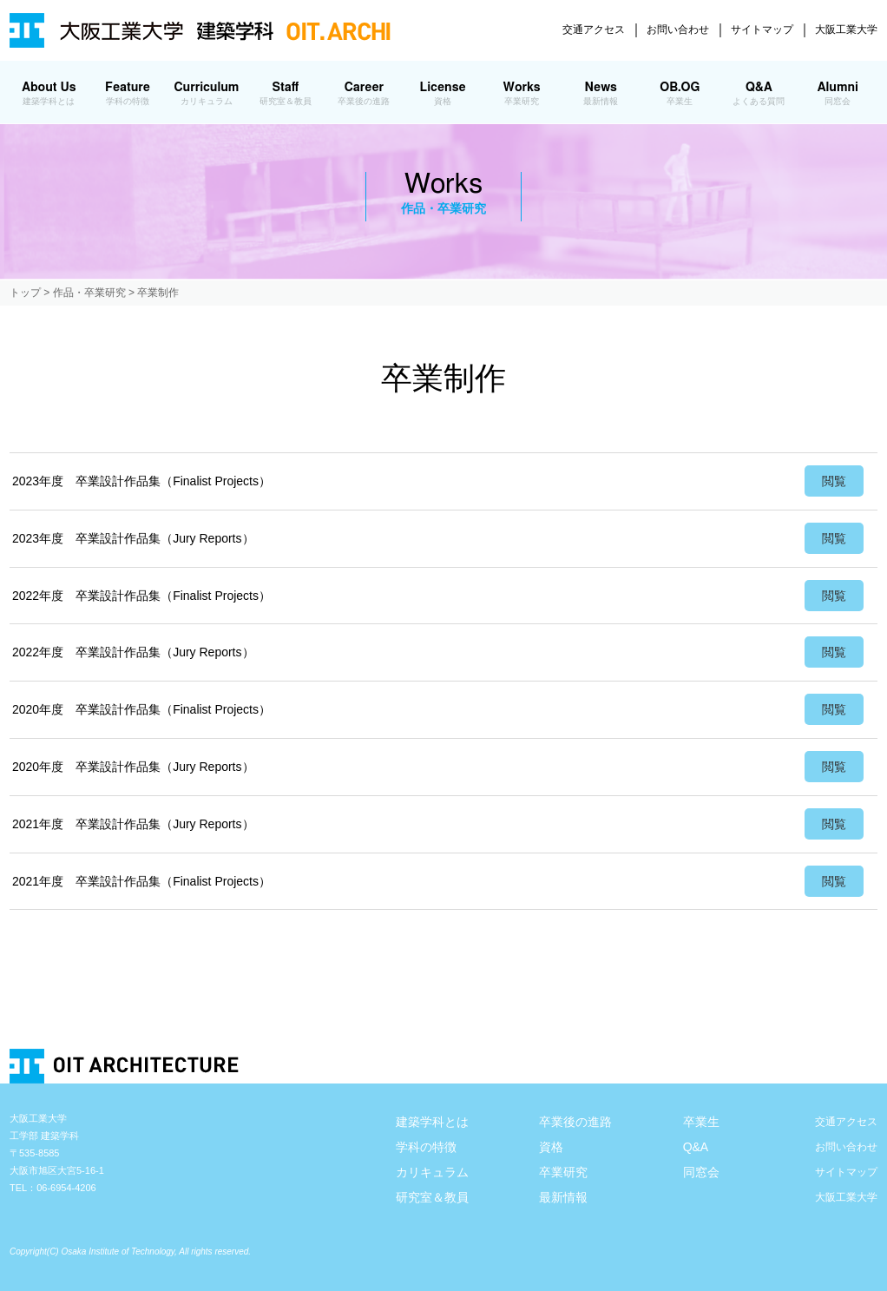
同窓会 (701, 1172)
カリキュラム (432, 1172)
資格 (551, 1147)
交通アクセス (593, 29)
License (443, 94)
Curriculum (206, 94)
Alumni (837, 94)
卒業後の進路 (575, 1122)
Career (364, 94)
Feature (128, 94)
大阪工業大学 (846, 29)
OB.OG (680, 94)
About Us (49, 94)
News (601, 94)
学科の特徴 (426, 1147)
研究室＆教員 (432, 1197)
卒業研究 (563, 1172)
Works (521, 94)
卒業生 (701, 1122)
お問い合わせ (678, 29)
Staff (285, 94)
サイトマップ (762, 29)
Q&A (758, 94)
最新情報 (563, 1197)
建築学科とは (432, 1122)
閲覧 (834, 481)
